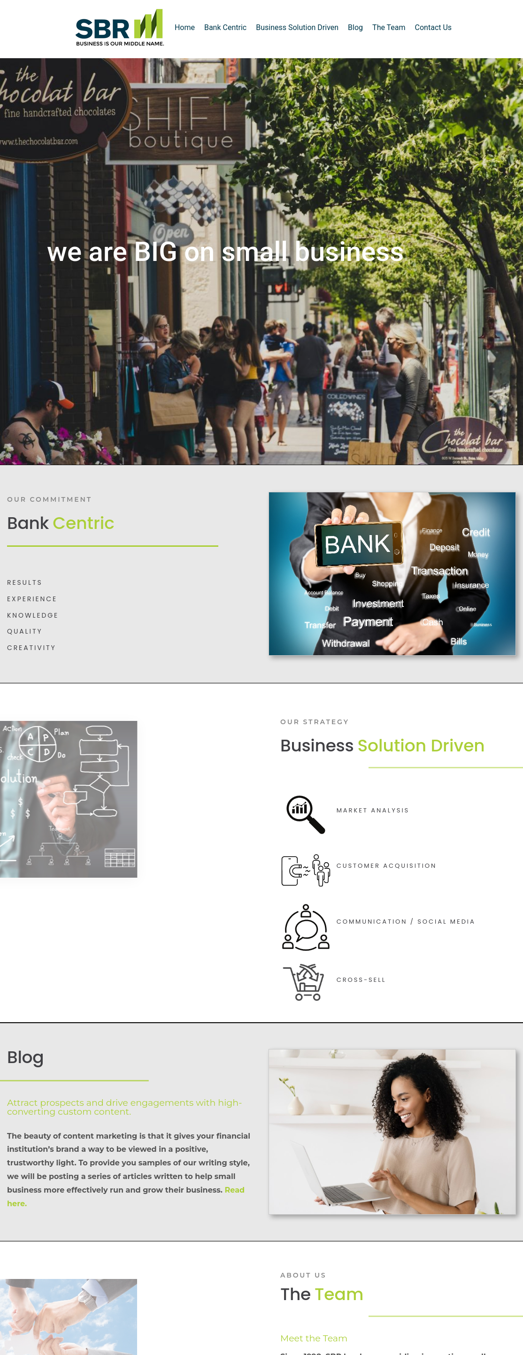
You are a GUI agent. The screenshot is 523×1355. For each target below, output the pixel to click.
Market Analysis (373, 810)
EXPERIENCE (32, 599)
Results (25, 582)
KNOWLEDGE (33, 615)
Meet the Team (313, 1338)
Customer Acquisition (387, 865)
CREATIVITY (31, 647)
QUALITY (24, 631)
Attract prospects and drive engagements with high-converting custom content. (124, 1107)
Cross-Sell (361, 979)
